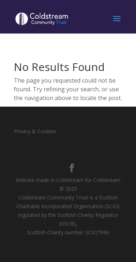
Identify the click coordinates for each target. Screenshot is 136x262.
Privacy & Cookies (35, 131)
